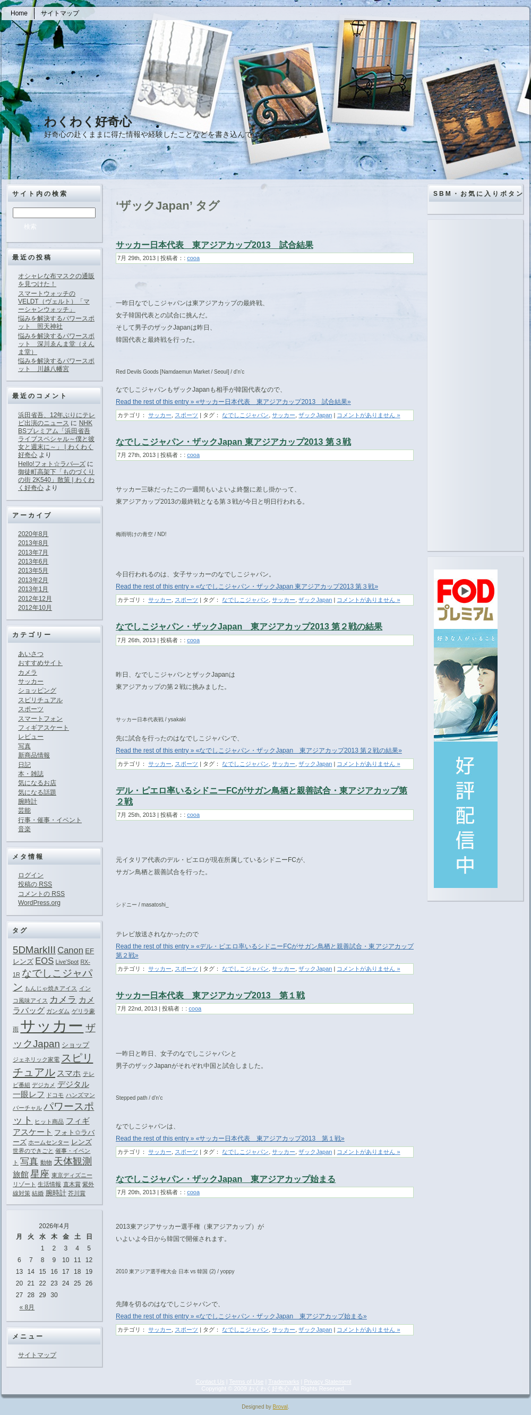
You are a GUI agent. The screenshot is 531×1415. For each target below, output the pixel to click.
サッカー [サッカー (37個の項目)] (51, 1025)
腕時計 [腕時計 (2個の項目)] (56, 1193)
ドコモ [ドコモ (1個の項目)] (55, 1095)
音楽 (24, 829)
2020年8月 (33, 534)
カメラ (27, 672)
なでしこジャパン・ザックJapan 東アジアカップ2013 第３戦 (233, 441)
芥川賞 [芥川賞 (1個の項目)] (76, 1193)
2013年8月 (33, 543)
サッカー (31, 681)
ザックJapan (315, 415)
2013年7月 (33, 552)
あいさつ (31, 654)
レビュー (31, 736)
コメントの (41, 894)
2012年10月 (35, 607)
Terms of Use (246, 1381)
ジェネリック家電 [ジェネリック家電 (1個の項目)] (36, 1059)
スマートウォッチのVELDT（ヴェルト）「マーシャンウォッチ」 (54, 301)
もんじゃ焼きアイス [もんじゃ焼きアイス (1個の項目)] (50, 988)
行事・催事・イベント (50, 820)
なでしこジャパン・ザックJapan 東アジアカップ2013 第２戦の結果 (249, 626)
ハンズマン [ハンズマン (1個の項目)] (80, 1095)
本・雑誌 (31, 774)
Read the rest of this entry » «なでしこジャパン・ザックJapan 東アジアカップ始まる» (241, 1316)
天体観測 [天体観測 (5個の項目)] (73, 1161)
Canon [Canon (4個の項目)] (70, 950)
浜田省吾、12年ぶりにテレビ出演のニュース (56, 419)
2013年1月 (33, 589)
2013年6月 (33, 561)
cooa (193, 258)
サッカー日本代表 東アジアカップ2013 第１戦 (210, 995)
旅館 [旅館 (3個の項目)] (21, 1174)
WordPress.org (39, 903)
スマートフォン (40, 718)
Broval (280, 1407)
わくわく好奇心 (88, 121)
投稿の (35, 884)
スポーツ (31, 709)
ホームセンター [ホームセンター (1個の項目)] (48, 1142)
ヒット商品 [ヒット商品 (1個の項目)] (49, 1121)
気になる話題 (37, 792)
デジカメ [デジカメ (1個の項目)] (43, 1085)
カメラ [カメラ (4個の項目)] (62, 999)
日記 (24, 765)
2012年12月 (35, 598)
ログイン (31, 875)
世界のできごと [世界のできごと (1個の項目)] (33, 1150)
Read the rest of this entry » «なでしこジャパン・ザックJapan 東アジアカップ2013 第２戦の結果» (259, 750)
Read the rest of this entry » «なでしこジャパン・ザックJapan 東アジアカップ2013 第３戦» (247, 586)
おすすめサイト (40, 663)
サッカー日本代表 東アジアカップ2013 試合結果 (214, 244)
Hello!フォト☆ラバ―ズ (51, 464)
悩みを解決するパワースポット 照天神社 (56, 322)
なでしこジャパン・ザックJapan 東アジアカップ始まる (226, 1179)
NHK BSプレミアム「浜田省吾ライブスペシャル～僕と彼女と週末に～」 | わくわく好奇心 (56, 439)
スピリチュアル (40, 700)
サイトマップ (37, 1355)
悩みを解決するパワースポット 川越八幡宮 (56, 365)
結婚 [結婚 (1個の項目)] (38, 1193)
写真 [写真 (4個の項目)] (29, 1161)
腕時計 (27, 801)
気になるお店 (37, 783)
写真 (24, 746)
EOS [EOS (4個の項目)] (44, 960)
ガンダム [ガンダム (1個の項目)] (58, 1011)
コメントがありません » (368, 415)
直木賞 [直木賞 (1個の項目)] (72, 1184)
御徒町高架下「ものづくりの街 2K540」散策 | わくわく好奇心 (56, 479)
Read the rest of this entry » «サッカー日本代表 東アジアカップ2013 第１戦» (230, 1138)
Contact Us (209, 1381)
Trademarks (283, 1381)
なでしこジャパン (245, 415)
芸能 (24, 810)
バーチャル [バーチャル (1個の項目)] (27, 1108)
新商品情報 (34, 755)
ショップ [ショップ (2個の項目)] (75, 1045)
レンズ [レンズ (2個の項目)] (81, 1142)
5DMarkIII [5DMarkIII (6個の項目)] (34, 949)
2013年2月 (33, 580)
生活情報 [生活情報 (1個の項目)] (49, 1184)
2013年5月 (33, 570)
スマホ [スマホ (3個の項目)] (69, 1072)
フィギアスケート (43, 727)
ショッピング (37, 690)
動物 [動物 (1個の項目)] (46, 1162)
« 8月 (27, 1307)
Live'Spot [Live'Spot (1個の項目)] (67, 962)
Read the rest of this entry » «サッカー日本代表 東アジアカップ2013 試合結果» (233, 401)
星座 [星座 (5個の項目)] (39, 1174)
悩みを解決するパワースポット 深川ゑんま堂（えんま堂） (56, 344)
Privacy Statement (327, 1381)
